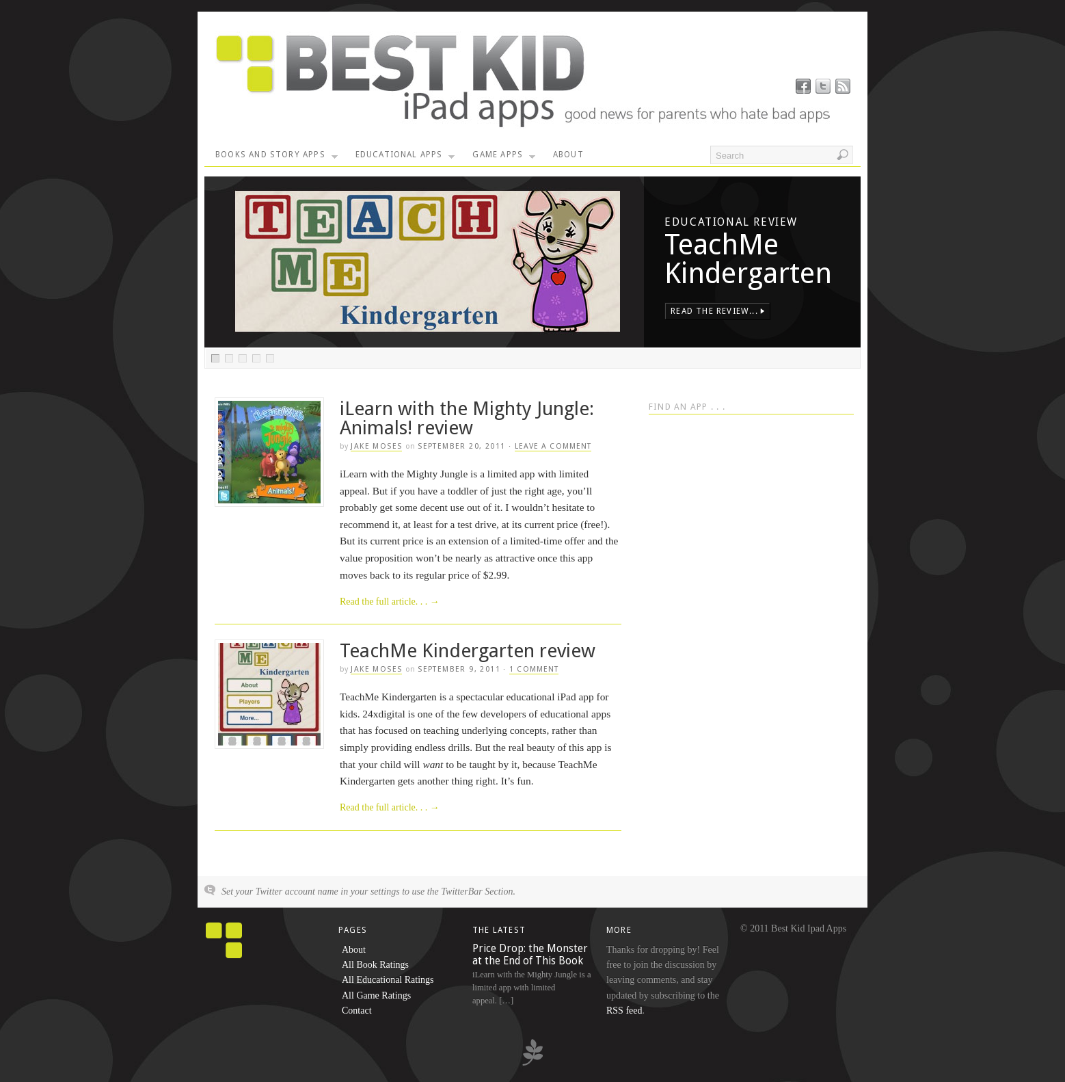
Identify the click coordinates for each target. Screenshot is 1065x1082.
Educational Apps (405, 158)
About (568, 154)
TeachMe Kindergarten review (467, 650)
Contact (357, 1010)
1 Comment (533, 669)
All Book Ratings (375, 965)
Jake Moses (376, 446)
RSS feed (624, 1010)
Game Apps (503, 158)
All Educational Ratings (388, 980)
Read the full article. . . (390, 601)
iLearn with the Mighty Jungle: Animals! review (467, 418)
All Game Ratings (376, 995)
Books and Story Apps (276, 158)
